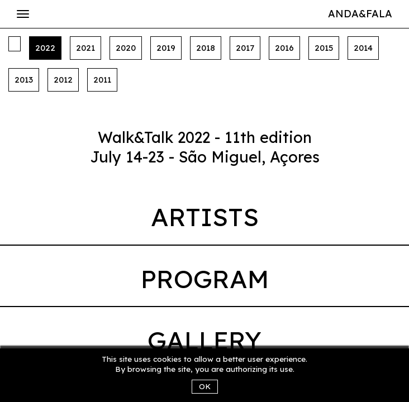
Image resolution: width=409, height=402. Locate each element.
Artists (205, 216)
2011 (102, 79)
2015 (324, 47)
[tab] (204, 220)
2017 (245, 47)
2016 (284, 47)
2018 (205, 47)
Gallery (204, 340)
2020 (126, 47)
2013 (24, 79)
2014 (363, 47)
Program (205, 278)
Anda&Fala (360, 13)
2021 (85, 47)
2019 (165, 47)
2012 (63, 79)
